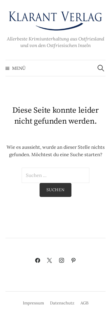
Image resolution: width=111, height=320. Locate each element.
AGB (84, 303)
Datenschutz (62, 303)
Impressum (33, 303)
